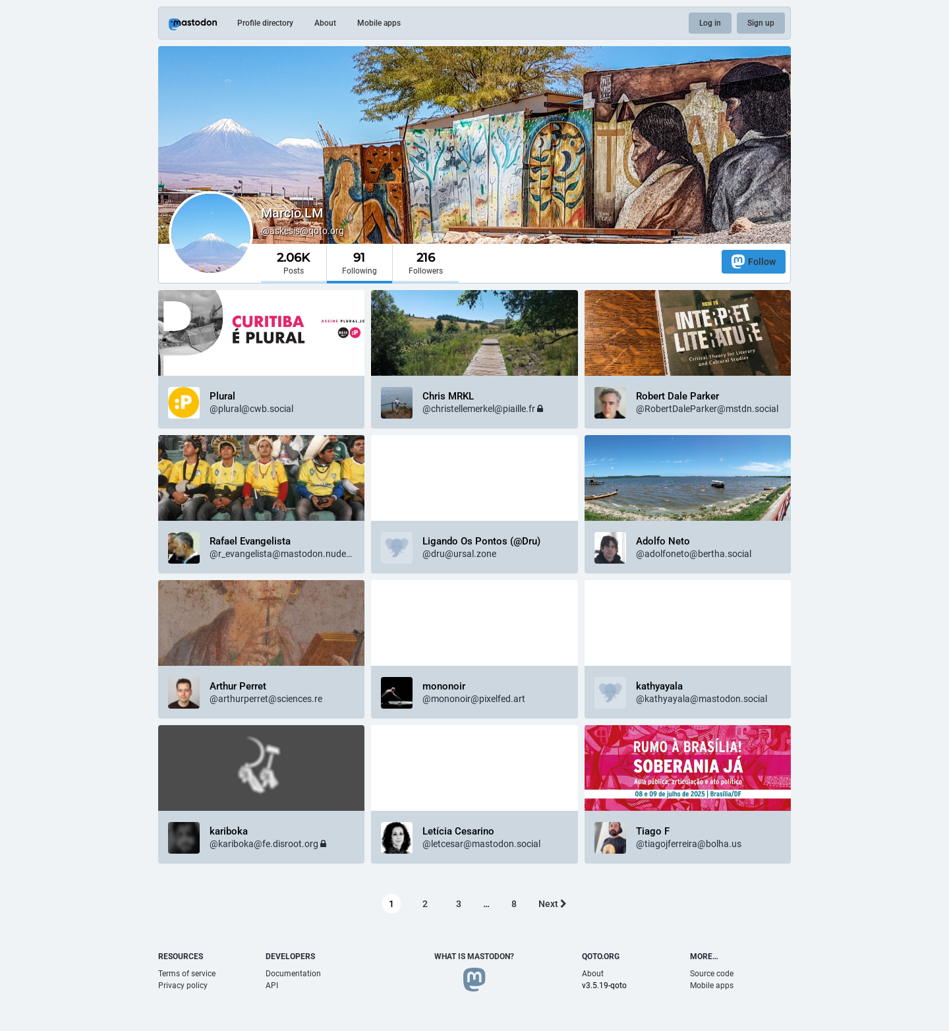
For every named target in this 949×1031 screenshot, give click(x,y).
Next (552, 903)
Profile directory (265, 23)
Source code (711, 973)
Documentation (293, 973)
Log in (710, 23)
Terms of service (187, 973)
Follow (754, 261)
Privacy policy (183, 985)
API (272, 985)
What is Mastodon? (474, 956)
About (325, 23)
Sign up (760, 23)
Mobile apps (379, 23)
